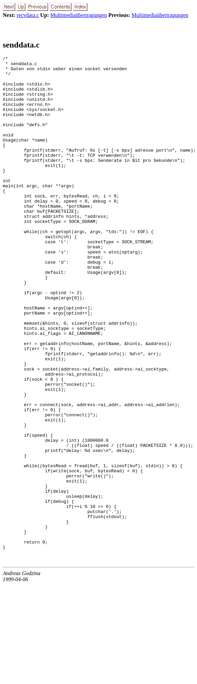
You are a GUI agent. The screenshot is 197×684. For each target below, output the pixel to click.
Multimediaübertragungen (78, 15)
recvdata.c (28, 15)
